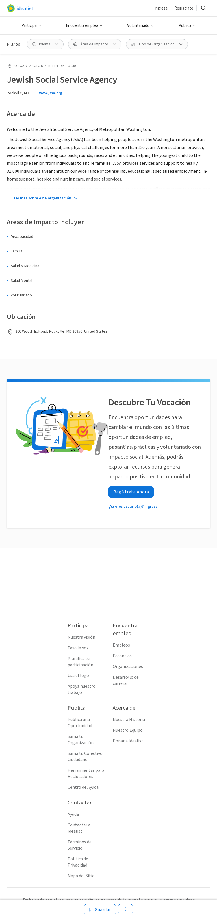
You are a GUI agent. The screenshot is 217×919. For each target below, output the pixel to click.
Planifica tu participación (80, 662)
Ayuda (73, 814)
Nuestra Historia (129, 719)
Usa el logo (78, 675)
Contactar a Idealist (79, 828)
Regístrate (183, 8)
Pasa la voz (78, 648)
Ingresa (161, 8)
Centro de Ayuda (83, 787)
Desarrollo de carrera (126, 680)
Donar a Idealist (128, 741)
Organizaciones (128, 666)
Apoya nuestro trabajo (82, 689)
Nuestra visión (81, 637)
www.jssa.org (50, 93)
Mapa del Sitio (81, 876)
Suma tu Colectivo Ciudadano (85, 756)
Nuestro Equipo (128, 730)
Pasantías (122, 656)
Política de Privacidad (78, 862)
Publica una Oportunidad (80, 722)
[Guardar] (100, 909)
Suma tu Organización (81, 739)
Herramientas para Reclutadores (86, 773)
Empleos (121, 645)
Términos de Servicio (80, 845)
